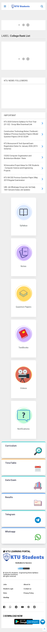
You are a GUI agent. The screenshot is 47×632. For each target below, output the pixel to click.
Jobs (5, 584)
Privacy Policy (29, 593)
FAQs (5, 593)
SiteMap (6, 597)
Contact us (27, 589)
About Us (27, 584)
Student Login (8, 589)
